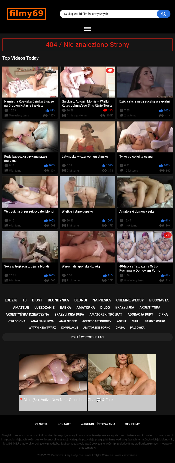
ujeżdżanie (44, 308)
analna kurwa (42, 321)
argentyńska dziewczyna (27, 314)
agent (121, 321)
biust (37, 300)
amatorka (85, 308)
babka (65, 308)
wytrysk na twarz (42, 327)
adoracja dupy (140, 314)
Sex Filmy (132, 424)
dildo (105, 308)
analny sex (68, 321)
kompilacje (69, 327)
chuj (136, 321)
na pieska (102, 300)
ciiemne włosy (130, 300)
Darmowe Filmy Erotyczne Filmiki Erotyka (76, 455)
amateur (21, 308)
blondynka (58, 300)
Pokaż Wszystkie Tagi (87, 337)
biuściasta (159, 300)
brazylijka (124, 307)
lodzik (11, 300)
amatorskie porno (96, 327)
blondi (80, 300)
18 (25, 300)
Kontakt (64, 424)
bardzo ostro (155, 321)
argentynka (149, 307)
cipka (163, 314)
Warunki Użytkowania (98, 424)
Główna (41, 424)
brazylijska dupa (69, 314)
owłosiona (17, 321)
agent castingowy (96, 321)
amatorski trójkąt (106, 314)
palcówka (137, 327)
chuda (120, 327)
